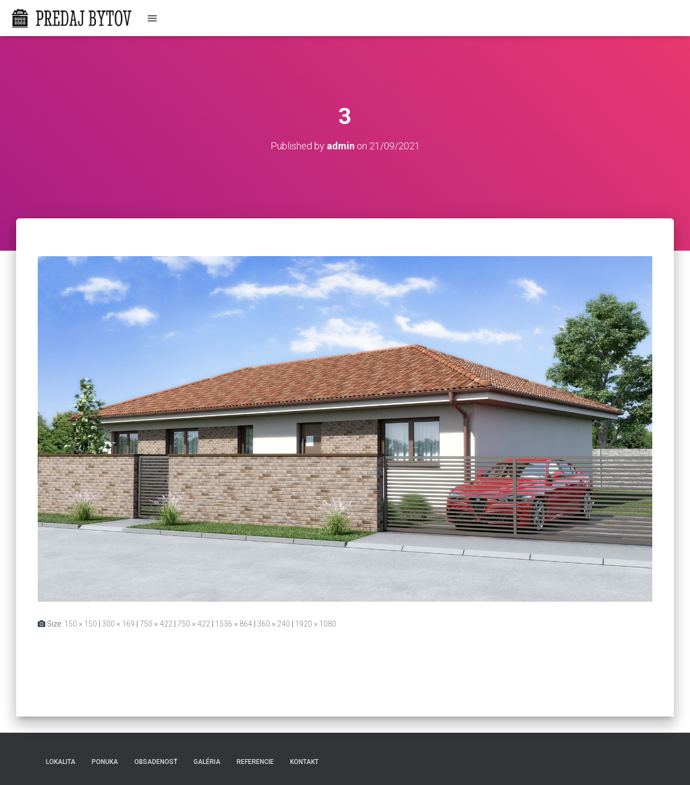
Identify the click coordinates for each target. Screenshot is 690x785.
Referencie (255, 762)
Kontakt (304, 762)
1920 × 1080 (315, 623)
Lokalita (60, 762)
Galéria (207, 762)
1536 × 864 (233, 623)
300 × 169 (118, 623)
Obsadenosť (155, 762)
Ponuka (105, 762)
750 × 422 (156, 623)
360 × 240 (273, 623)
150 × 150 (80, 623)
